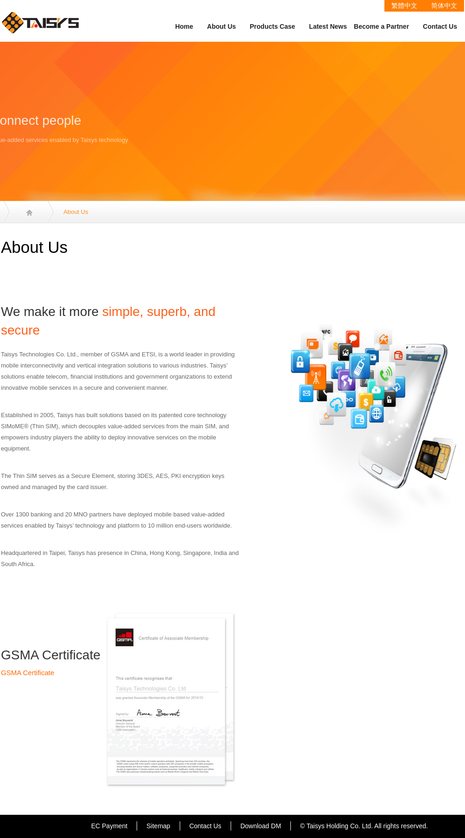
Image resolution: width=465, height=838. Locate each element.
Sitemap (158, 826)
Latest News (328, 26)
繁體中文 (404, 5)
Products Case (272, 26)
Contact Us (440, 26)
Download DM (260, 826)
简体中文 (444, 5)
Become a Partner (381, 26)
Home (184, 26)
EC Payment (109, 826)
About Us (221, 26)
